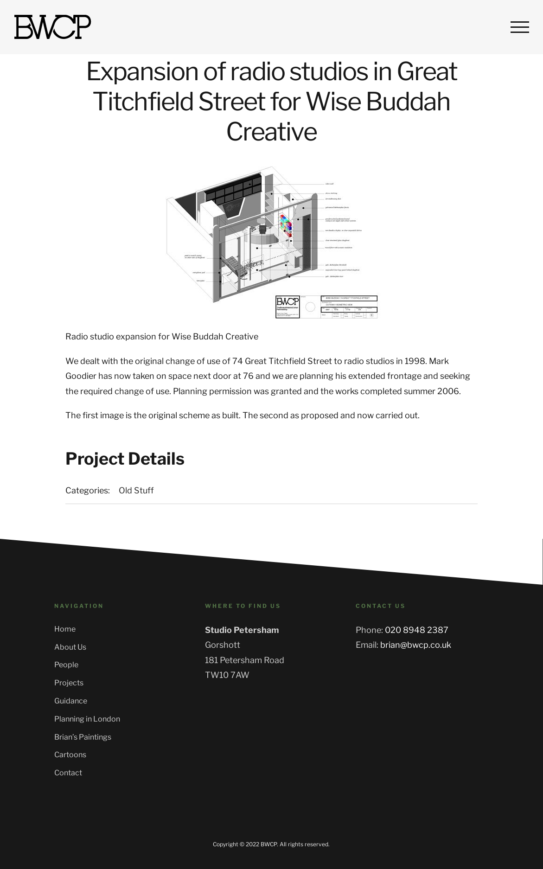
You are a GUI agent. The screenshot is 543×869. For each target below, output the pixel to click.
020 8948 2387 (416, 630)
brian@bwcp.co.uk (415, 645)
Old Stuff (136, 490)
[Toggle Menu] (520, 26)
